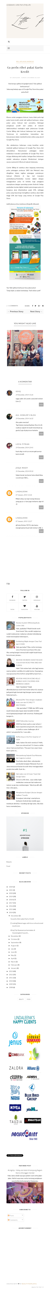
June (12, 952)
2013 (11, 971)
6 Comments (13, 306)
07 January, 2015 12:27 (24, 521)
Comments (13, 1220)
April (12, 958)
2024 (11, 887)
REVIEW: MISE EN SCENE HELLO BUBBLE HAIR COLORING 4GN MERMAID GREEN (28, 681)
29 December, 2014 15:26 (24, 395)
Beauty (9, 862)
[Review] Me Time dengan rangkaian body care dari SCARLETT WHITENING (29, 702)
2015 (11, 909)
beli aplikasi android (25, 61)
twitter (24, 598)
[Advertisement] (25, 1246)
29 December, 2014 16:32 (24, 418)
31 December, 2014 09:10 (24, 471)
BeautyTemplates (29, 1284)
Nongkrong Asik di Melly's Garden (22, 362)
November (14, 936)
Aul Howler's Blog (26, 415)
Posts (11, 1215)
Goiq (18, 391)
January (13, 968)
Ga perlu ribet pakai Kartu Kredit (22, 919)
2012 (11, 975)
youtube (37, 607)
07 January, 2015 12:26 (24, 495)
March (13, 962)
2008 (11, 987)
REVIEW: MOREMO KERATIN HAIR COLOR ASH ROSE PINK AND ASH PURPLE (29, 662)
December (14, 916)
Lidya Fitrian (22, 444)
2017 (11, 903)
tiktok (12, 607)
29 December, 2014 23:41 (24, 447)
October (14, 939)
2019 (11, 896)
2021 (11, 890)
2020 (11, 893)
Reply (41, 404)
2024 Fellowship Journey (25, 721)
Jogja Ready (22, 468)
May (12, 955)
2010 (11, 981)
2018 (11, 900)
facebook (12, 598)
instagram (37, 598)
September (15, 942)
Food (8, 866)
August (13, 946)
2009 (11, 984)
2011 (11, 978)
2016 (11, 906)
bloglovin (24, 607)
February (14, 965)
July (12, 949)
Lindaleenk (22, 491)
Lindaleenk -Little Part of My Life (18, 5)
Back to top (38, 1287)
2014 (11, 912)
